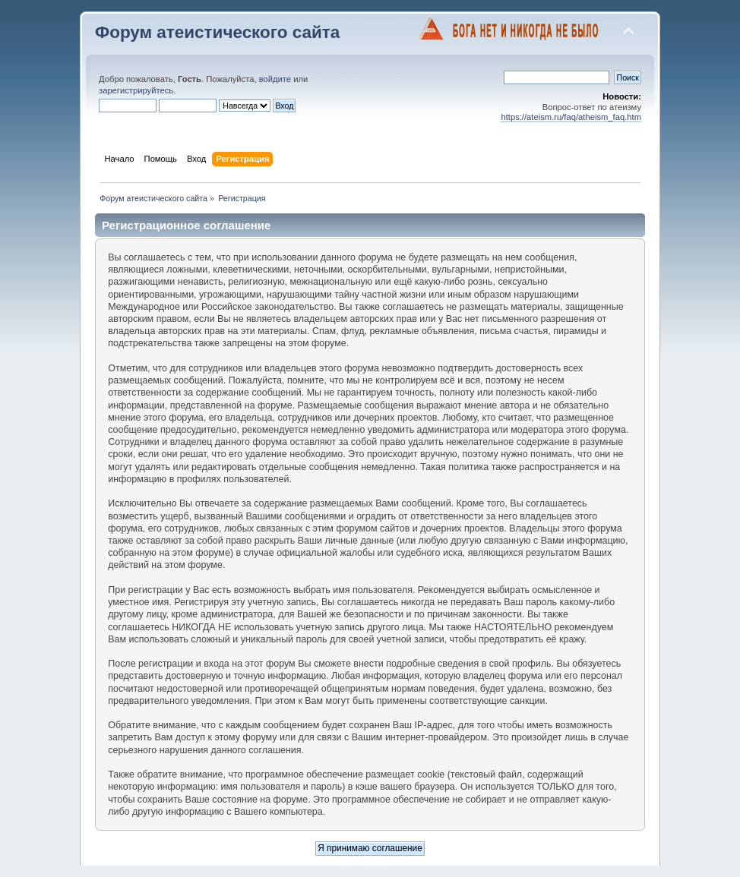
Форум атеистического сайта (217, 32)
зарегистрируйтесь (136, 90)
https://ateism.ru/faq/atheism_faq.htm (571, 116)
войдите (275, 79)
